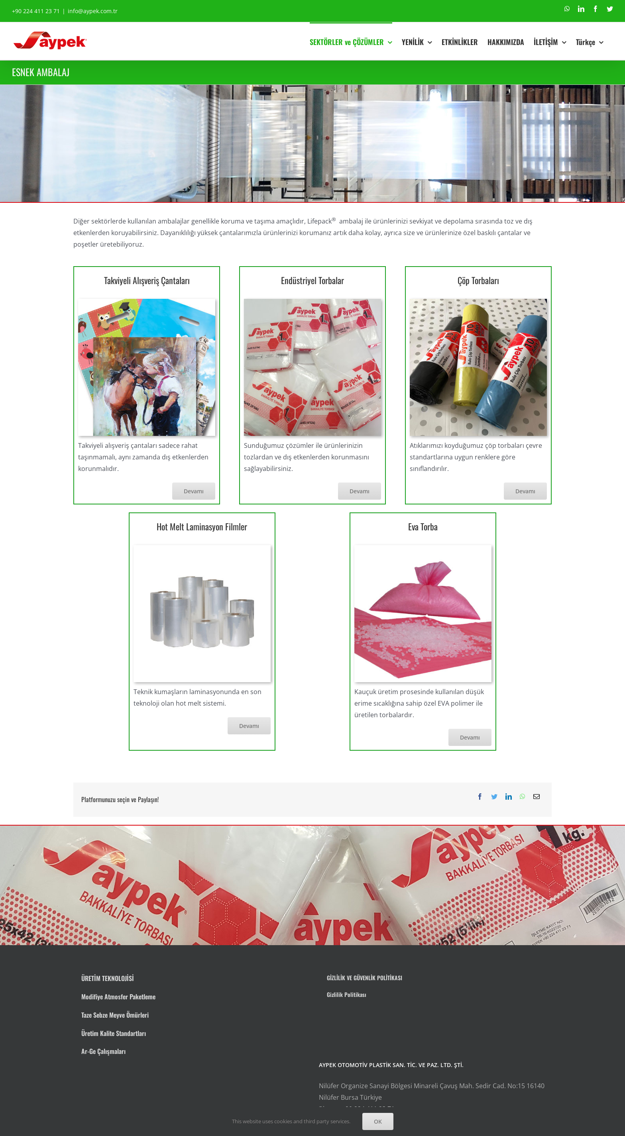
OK (378, 1121)
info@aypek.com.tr (93, 11)
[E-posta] (536, 796)
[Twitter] (494, 796)
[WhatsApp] (522, 796)
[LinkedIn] (508, 796)
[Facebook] (480, 796)
